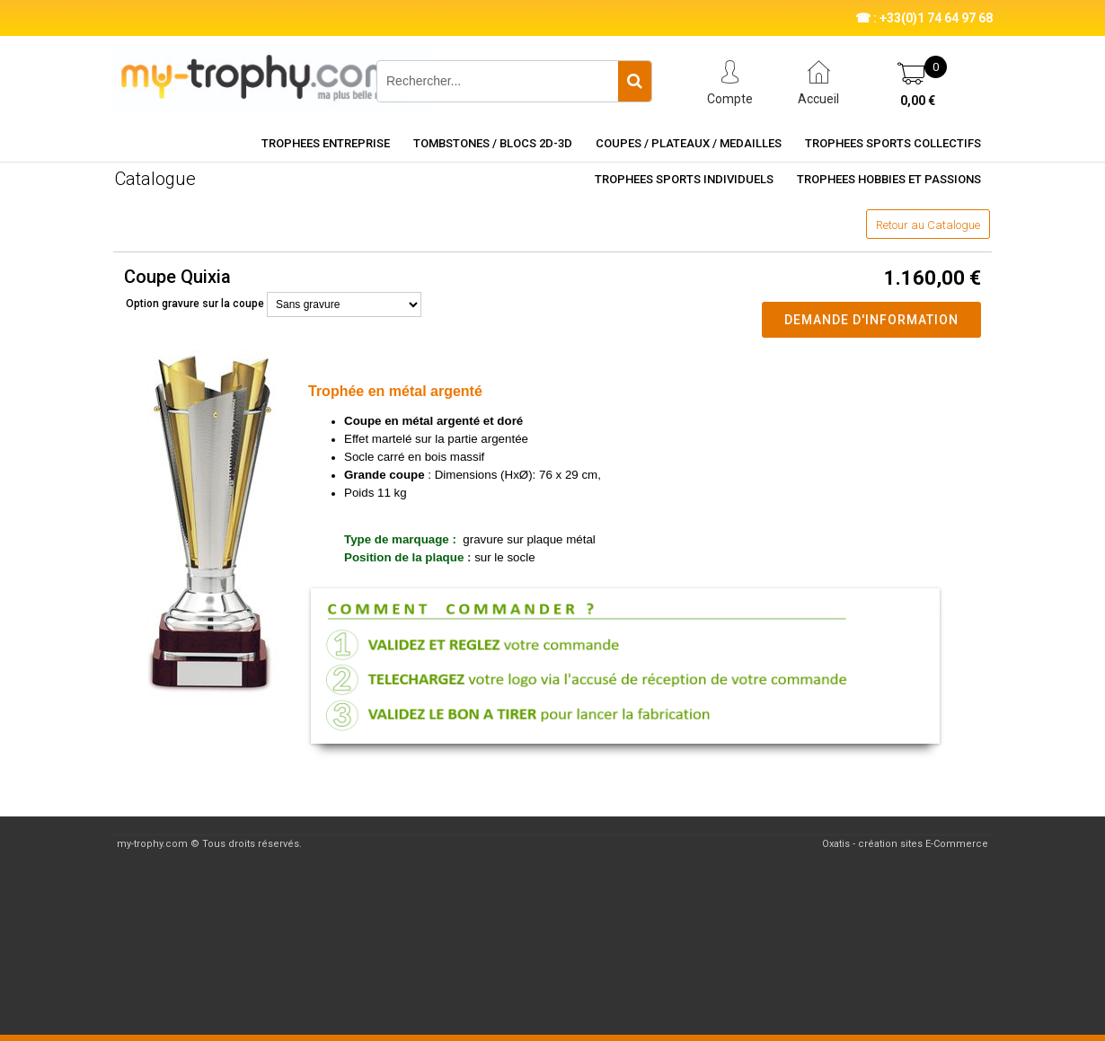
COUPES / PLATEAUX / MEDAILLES (689, 143)
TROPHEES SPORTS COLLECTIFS (893, 143)
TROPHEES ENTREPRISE (325, 143)
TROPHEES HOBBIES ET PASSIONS (889, 179)
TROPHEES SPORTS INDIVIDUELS (684, 179)
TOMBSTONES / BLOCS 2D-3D (492, 143)
